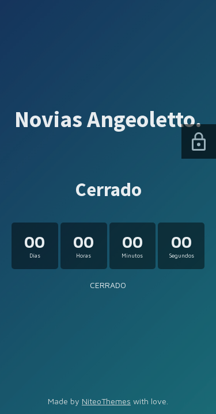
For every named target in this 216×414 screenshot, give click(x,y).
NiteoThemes (106, 401)
